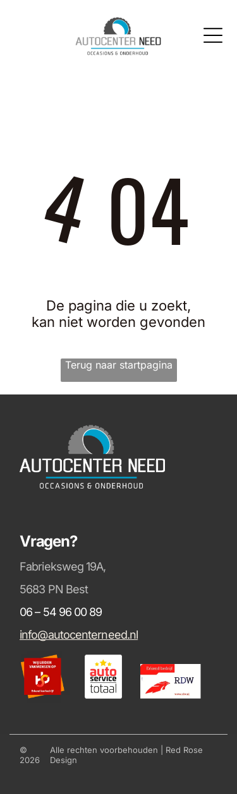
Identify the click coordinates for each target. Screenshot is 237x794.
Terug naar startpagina (119, 364)
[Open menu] (213, 35)
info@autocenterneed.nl (79, 634)
